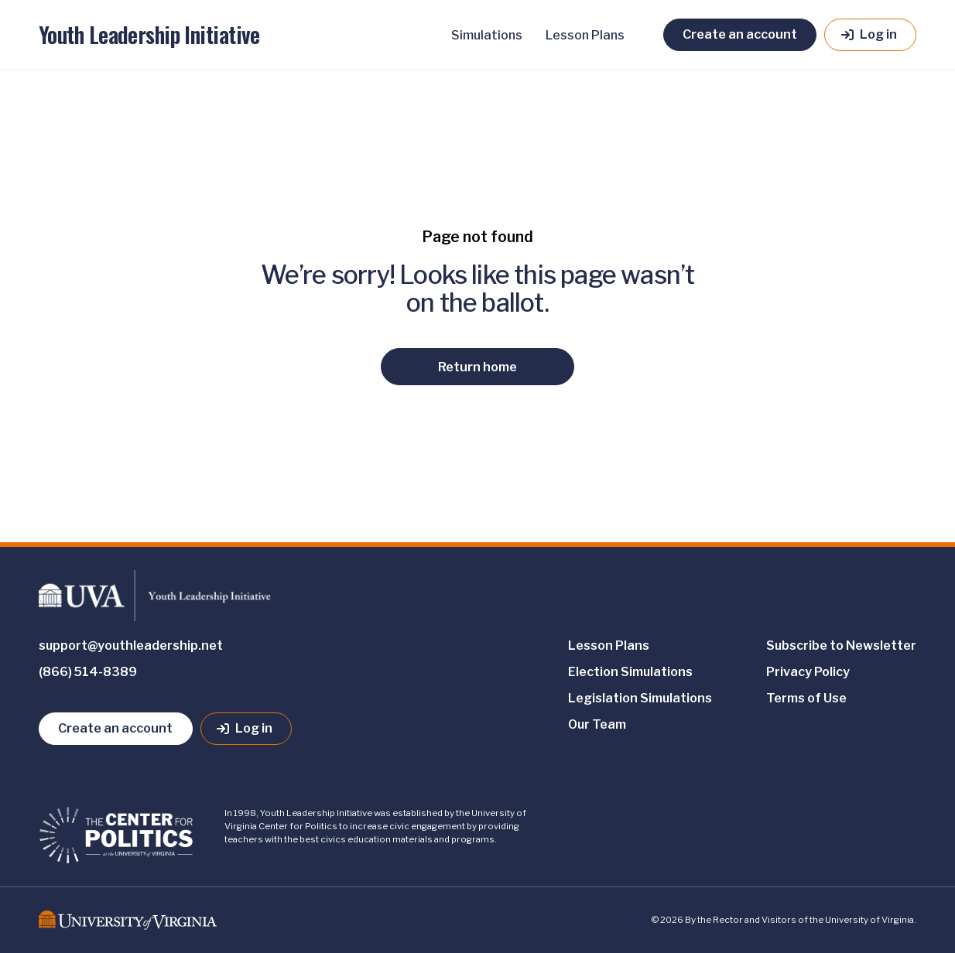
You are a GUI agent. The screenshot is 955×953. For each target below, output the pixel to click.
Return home (477, 366)
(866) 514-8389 (88, 671)
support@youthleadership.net (131, 645)
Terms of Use (806, 698)
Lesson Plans (585, 35)
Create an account (740, 34)
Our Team (597, 724)
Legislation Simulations (640, 698)
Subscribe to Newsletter (841, 645)
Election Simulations (630, 671)
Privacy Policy (808, 671)
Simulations (486, 35)
